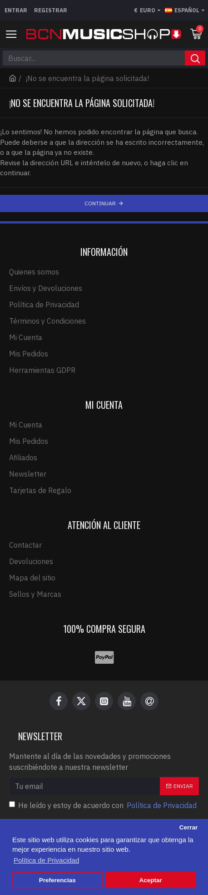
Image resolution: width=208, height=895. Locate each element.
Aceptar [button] (150, 880)
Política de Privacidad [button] (46, 860)
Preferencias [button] (57, 880)
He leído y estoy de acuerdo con (103, 805)
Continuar (100, 203)
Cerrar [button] (188, 827)
